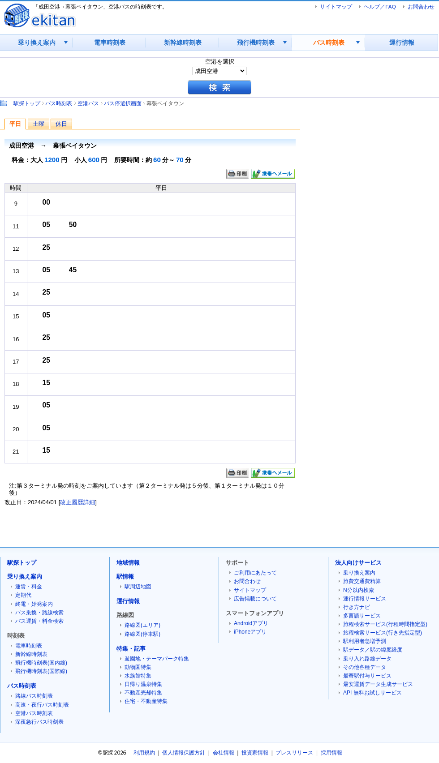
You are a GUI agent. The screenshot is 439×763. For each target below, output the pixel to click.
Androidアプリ (251, 623)
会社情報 (223, 753)
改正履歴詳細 (77, 502)
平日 (15, 123)
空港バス (88, 103)
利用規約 (144, 753)
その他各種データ (364, 667)
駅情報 (125, 576)
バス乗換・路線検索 (39, 612)
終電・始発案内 (34, 604)
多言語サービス (362, 616)
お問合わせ (421, 6)
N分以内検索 (358, 590)
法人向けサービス (358, 562)
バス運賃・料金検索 (39, 621)
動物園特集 (138, 667)
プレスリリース (294, 753)
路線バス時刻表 (34, 696)
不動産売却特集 (143, 693)
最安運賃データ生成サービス (378, 684)
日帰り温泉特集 (143, 684)
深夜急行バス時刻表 (39, 722)
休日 (61, 123)
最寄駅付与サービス (367, 676)
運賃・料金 (28, 586)
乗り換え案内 (37, 42)
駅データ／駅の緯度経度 (372, 650)
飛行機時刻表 (256, 42)
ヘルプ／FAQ (380, 6)
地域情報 (128, 562)
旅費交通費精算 (362, 581)
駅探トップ (26, 103)
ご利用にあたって (255, 573)
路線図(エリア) (142, 625)
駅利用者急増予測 (364, 641)
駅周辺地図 (138, 586)
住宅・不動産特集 (146, 701)
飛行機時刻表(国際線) (41, 671)
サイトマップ (336, 6)
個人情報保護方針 (183, 753)
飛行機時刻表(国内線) (41, 663)
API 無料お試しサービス (372, 693)
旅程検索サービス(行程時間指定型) (385, 624)
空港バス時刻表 (34, 713)
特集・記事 (131, 648)
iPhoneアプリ (250, 632)
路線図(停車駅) (142, 634)
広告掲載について (255, 599)
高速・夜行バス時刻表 (42, 705)
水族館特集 (138, 676)
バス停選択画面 (123, 103)
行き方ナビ (356, 607)
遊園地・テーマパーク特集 (157, 659)
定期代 (23, 595)
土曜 (38, 123)
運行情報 (401, 42)
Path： (4, 103)
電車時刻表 (109, 42)
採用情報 (331, 753)
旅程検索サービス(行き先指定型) (382, 633)
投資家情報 (254, 753)
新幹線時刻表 (183, 42)
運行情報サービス (364, 599)
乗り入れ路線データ (367, 659)
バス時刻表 (328, 42)
